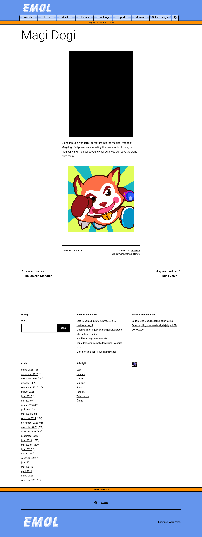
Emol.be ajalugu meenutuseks (92, 338)
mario (127, 254)
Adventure (135, 250)
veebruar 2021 (28, 480)
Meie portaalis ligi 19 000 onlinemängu (96, 351)
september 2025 (29, 387)
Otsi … (24, 320)
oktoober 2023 (28, 431)
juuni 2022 (26, 449)
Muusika (81, 383)
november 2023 (29, 427)
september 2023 (29, 436)
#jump (121, 254)
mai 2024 (26, 413)
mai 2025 (26, 400)
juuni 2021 (26, 462)
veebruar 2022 (28, 458)
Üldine (80, 400)
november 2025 (29, 378)
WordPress (174, 522)
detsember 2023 (29, 422)
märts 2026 (27, 369)
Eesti (79, 369)
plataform (135, 254)
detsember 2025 (29, 374)
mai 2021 (26, 467)
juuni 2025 (26, 396)
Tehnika (81, 391)
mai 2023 (26, 444)
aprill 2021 (26, 471)
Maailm (80, 378)
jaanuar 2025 (28, 405)
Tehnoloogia (83, 396)
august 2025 (27, 391)
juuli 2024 (26, 409)
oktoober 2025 (28, 383)
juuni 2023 (26, 440)
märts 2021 (27, 475)
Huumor (81, 374)
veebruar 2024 (28, 418)
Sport (79, 387)
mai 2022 (26, 453)
